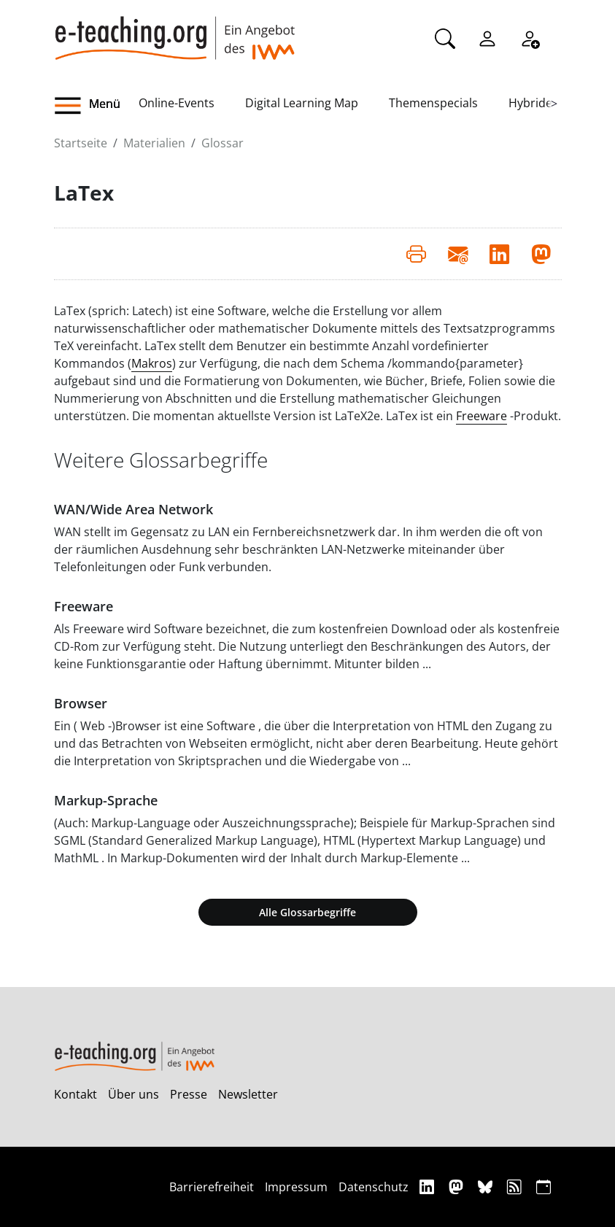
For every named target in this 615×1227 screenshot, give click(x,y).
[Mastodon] (458, 1186)
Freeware (481, 416)
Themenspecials (433, 103)
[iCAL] (543, 1186)
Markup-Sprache (106, 800)
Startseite (80, 143)
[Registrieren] (529, 37)
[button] (96, 106)
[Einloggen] (487, 37)
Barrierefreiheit (211, 1187)
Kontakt (75, 1094)
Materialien (154, 143)
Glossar (222, 143)
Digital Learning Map (301, 103)
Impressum (296, 1187)
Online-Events (176, 103)
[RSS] (516, 1186)
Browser (80, 703)
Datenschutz (374, 1187)
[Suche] (445, 37)
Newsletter (248, 1094)
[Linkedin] (428, 1186)
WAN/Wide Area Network (133, 509)
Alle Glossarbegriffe (307, 912)
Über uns (133, 1094)
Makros (151, 363)
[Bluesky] (487, 1186)
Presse (188, 1094)
